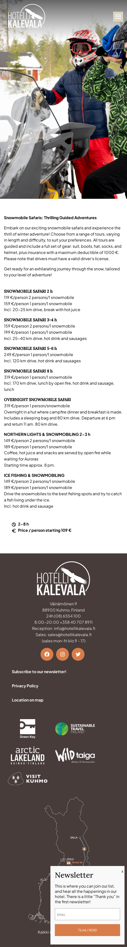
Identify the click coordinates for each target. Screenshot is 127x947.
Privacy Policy (25, 685)
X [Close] (122, 871)
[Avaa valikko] (118, 17)
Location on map (27, 699)
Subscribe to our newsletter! (39, 671)
